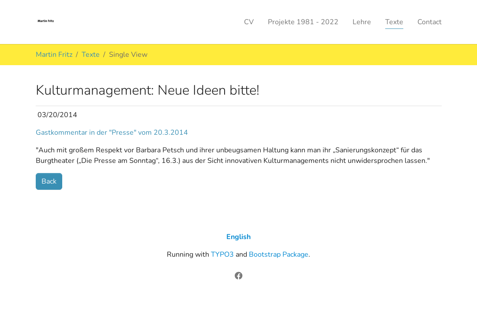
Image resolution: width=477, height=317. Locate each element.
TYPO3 (222, 254)
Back (48, 181)
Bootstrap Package (278, 254)
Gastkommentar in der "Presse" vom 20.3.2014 (112, 132)
